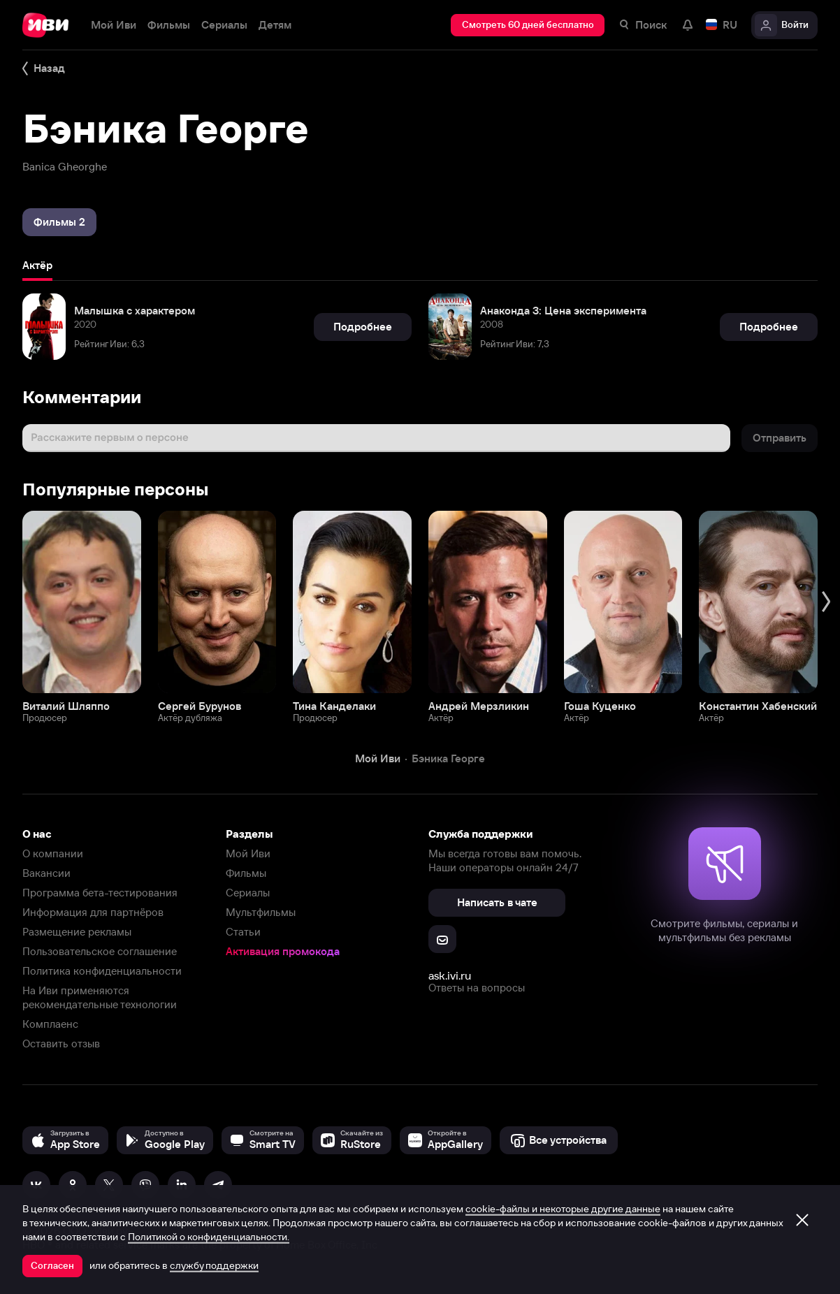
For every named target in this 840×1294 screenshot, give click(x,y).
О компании (52, 853)
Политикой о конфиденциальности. (208, 1236)
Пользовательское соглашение (99, 951)
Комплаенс (50, 1024)
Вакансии (46, 873)
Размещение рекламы (76, 932)
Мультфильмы (261, 912)
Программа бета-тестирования (100, 893)
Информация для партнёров (93, 912)
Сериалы (248, 893)
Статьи (243, 932)
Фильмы (246, 873)
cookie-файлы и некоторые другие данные (562, 1208)
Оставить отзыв (61, 1043)
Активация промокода (283, 951)
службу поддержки (214, 1265)
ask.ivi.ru (449, 975)
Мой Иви (248, 853)
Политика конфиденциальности (102, 971)
